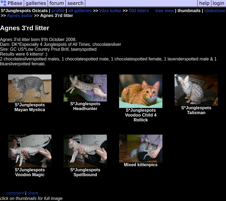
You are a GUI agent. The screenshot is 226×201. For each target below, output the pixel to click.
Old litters (139, 10)
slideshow (214, 10)
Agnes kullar (20, 15)
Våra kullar (110, 10)
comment (15, 193)
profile (58, 10)
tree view (164, 10)
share (33, 193)
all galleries (80, 10)
